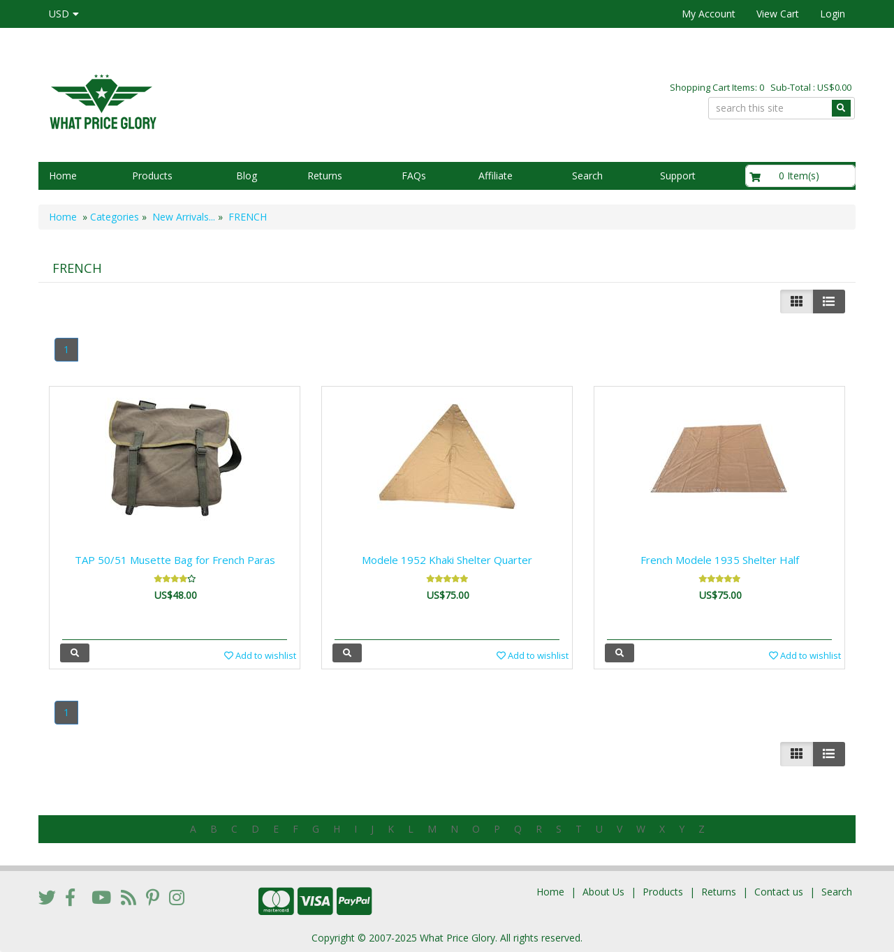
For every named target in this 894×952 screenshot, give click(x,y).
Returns (324, 175)
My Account (708, 13)
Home (63, 175)
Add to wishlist (260, 655)
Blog (246, 175)
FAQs (414, 175)
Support (678, 175)
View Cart (777, 13)
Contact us (778, 891)
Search (587, 175)
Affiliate (495, 175)
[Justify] (828, 301)
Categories (114, 216)
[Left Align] (796, 301)
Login (832, 13)
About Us (603, 891)
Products (152, 175)
